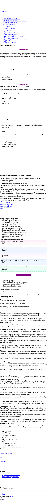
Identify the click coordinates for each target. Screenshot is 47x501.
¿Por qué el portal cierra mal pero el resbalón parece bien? (10, 38)
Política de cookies (4, 493)
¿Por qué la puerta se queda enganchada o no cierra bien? (10, 33)
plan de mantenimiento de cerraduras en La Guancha (6, 204)
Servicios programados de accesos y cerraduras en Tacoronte (10, 20)
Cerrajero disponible (8, 447)
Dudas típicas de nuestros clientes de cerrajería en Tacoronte (9, 24)
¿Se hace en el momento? (6, 25)
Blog (2, 13)
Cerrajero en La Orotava (3, 461)
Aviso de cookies (2, 500)
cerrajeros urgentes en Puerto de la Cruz (5, 202)
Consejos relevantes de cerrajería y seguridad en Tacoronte (10, 22)
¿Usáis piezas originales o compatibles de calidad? (9, 40)
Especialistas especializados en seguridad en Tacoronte (10, 18)
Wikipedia (1, 208)
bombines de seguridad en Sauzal (4, 203)
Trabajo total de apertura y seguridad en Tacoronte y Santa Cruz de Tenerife (11, 19)
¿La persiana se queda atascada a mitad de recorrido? (10, 34)
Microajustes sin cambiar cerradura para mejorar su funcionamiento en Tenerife (11, 475)
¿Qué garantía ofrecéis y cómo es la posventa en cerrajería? (10, 37)
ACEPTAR (4, 499)
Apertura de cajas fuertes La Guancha (4, 457)
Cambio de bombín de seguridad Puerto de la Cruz (6, 453)
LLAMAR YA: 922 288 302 (23, 49)
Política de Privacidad (4, 494)
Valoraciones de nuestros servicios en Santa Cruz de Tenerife (9, 23)
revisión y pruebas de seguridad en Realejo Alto (6, 201)
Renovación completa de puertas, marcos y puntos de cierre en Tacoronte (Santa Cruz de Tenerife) (15, 21)
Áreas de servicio (4, 11)
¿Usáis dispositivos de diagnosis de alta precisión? (9, 42)
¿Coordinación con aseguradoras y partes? (8, 31)
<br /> (23, 111)
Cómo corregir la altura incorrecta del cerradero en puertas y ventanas (10, 476)
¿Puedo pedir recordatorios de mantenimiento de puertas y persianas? (11, 29)
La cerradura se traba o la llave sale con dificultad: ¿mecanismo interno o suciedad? (13, 36)
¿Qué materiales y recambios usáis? (7, 30)
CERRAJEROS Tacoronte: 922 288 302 (23, 274)
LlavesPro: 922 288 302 (23, 84)
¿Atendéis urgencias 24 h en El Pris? (8, 27)
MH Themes (11, 496)
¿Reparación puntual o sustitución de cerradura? (9, 32)
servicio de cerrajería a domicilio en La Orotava (6, 206)
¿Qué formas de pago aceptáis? (7, 26)
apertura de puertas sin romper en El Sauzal (5, 205)
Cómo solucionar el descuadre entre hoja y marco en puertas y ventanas (10, 477)
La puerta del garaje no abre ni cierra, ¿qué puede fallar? (10, 35)
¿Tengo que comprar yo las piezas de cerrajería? (9, 28)
